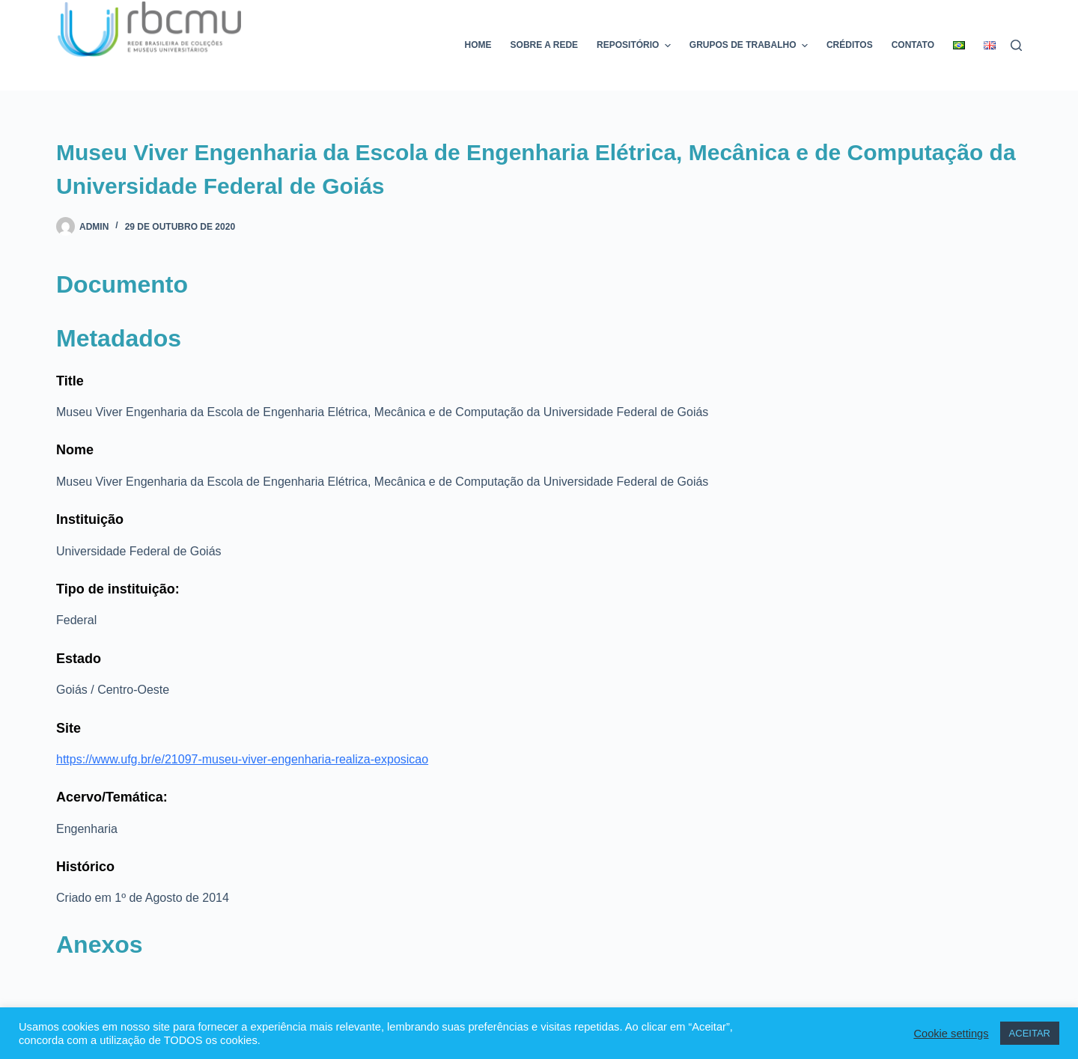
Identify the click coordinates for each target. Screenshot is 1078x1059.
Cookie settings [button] (950, 1034)
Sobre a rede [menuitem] (544, 45)
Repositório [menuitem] (635, 45)
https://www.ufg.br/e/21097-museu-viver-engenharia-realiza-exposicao (242, 759)
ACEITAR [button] (1029, 1033)
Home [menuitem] (478, 45)
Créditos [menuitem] (849, 45)
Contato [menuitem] (913, 45)
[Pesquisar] (1016, 45)
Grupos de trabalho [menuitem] (750, 45)
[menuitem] (959, 45)
